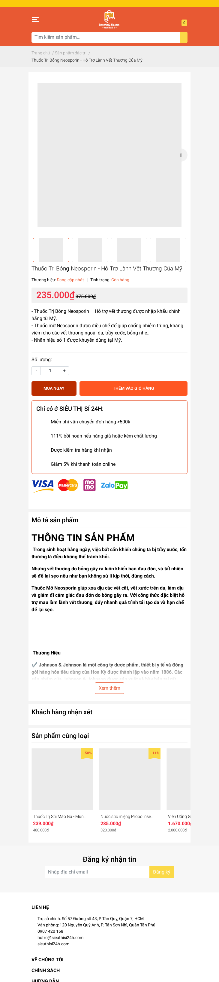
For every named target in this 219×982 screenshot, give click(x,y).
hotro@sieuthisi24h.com (60, 937)
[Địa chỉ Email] (109, 872)
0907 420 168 (50, 931)
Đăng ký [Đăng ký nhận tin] (161, 872)
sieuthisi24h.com (53, 943)
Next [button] (181, 155)
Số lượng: (42, 359)
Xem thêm (109, 688)
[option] (110, 155)
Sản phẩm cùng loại (60, 736)
